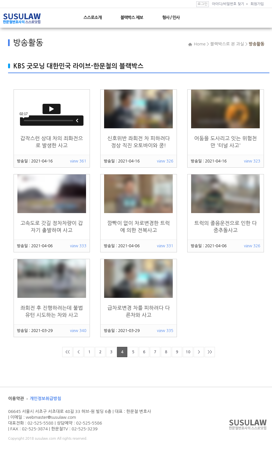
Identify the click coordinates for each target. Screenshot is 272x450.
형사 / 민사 (171, 17)
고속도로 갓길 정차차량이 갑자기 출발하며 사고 (51, 226)
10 (188, 352)
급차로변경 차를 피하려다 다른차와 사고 (138, 311)
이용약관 (16, 398)
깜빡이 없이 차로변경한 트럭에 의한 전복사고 (138, 226)
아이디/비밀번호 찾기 (228, 4)
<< (67, 352)
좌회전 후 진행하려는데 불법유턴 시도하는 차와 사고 (51, 311)
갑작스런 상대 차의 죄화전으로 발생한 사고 (51, 142)
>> (210, 352)
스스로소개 (92, 17)
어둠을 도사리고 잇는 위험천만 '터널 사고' (225, 142)
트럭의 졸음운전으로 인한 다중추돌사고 (225, 226)
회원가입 (257, 4)
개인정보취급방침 (45, 398)
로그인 (203, 4)
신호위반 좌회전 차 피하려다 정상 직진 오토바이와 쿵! (138, 142)
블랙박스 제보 (132, 17)
